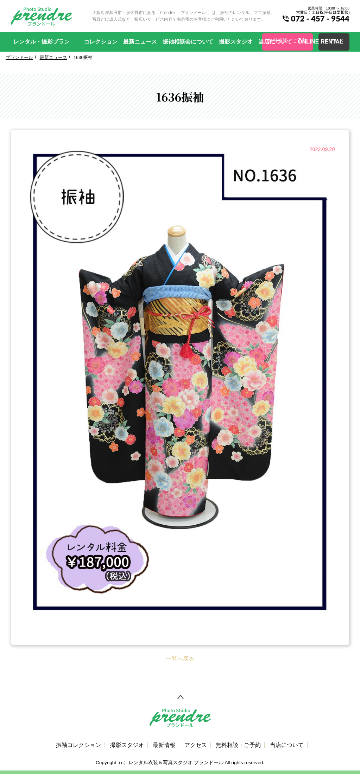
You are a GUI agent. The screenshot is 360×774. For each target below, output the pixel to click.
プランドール (19, 57)
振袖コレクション (78, 745)
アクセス (195, 745)
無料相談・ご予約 (238, 745)
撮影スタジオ (236, 42)
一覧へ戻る (180, 659)
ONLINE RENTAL (320, 42)
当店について (275, 42)
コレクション (101, 42)
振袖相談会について (188, 42)
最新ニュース (140, 42)
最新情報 (164, 745)
